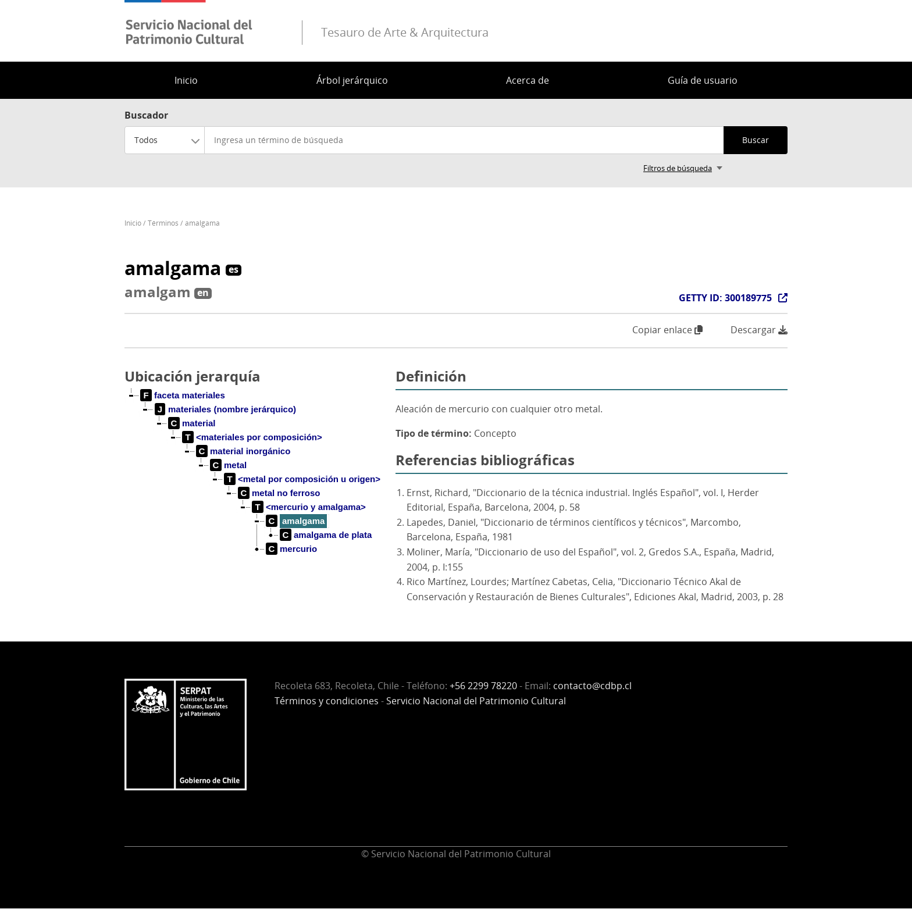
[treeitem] (182, 395)
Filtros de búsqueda (677, 168)
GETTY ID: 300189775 (725, 297)
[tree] (255, 481)
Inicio (186, 80)
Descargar (759, 330)
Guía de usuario (703, 80)
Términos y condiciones (327, 700)
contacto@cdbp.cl (592, 685)
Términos (163, 223)
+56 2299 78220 (483, 685)
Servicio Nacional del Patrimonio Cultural (476, 700)
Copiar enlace (667, 329)
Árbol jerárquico (352, 80)
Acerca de (527, 80)
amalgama (202, 223)
